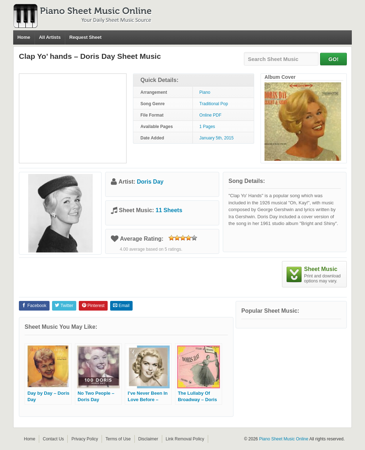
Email (121, 305)
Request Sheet (85, 37)
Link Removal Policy (185, 438)
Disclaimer (148, 438)
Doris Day (150, 182)
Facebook (34, 305)
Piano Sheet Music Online (283, 438)
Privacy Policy (84, 438)
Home (23, 37)
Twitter (64, 305)
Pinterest (93, 305)
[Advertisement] (72, 118)
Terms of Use (118, 438)
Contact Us (53, 438)
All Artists (50, 37)
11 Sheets (169, 210)
